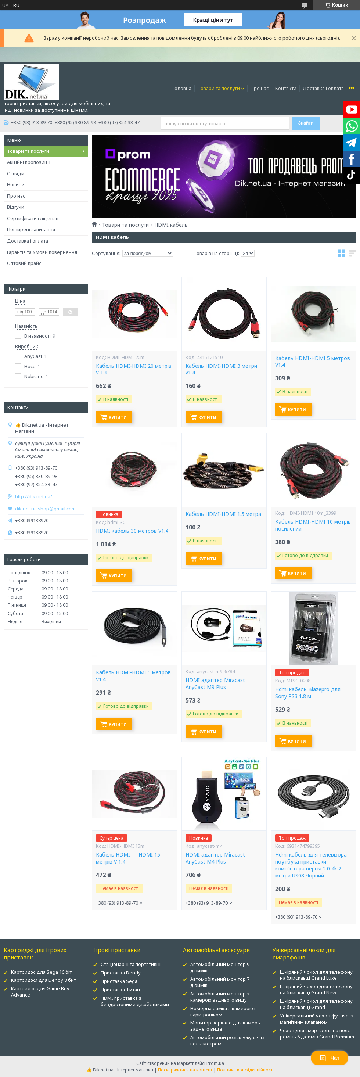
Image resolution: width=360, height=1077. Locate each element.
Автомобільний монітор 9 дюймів (219, 967)
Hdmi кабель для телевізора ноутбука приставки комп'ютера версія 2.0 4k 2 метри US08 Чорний (311, 865)
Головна (182, 88)
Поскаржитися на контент (185, 1070)
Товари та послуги (219, 88)
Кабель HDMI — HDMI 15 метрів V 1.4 (128, 858)
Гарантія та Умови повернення (42, 252)
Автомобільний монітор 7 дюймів (219, 982)
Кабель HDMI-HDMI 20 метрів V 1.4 (134, 369)
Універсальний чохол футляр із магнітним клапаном (316, 1018)
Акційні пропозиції (29, 162)
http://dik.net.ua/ (33, 496)
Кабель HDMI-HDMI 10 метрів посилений (313, 525)
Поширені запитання (31, 229)
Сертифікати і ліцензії (33, 218)
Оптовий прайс (24, 263)
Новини (16, 184)
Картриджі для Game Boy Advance (40, 991)
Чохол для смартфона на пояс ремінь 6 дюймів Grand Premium (317, 1033)
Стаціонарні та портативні (131, 964)
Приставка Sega (119, 981)
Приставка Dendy (121, 972)
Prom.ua (215, 1063)
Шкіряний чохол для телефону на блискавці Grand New (316, 989)
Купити (118, 417)
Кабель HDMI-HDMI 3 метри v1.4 (221, 369)
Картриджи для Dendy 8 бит (43, 980)
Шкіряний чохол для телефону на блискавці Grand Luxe (316, 975)
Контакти (285, 88)
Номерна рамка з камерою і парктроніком (222, 1011)
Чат (329, 1058)
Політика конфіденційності (245, 1070)
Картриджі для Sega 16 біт (41, 972)
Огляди (15, 173)
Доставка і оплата (323, 88)
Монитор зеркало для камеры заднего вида (225, 1025)
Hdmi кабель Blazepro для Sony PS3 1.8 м (308, 693)
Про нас (260, 88)
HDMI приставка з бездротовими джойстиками (135, 1001)
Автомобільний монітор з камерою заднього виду (219, 996)
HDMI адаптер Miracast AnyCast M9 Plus (215, 683)
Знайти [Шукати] (305, 123)
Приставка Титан (120, 989)
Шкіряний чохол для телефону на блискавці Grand (316, 1004)
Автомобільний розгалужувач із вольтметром (227, 1040)
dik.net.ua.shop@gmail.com (45, 509)
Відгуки (15, 207)
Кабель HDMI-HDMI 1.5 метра (223, 514)
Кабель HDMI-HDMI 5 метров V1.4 (312, 362)
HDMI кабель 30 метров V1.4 (132, 531)
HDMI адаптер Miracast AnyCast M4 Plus (215, 858)
